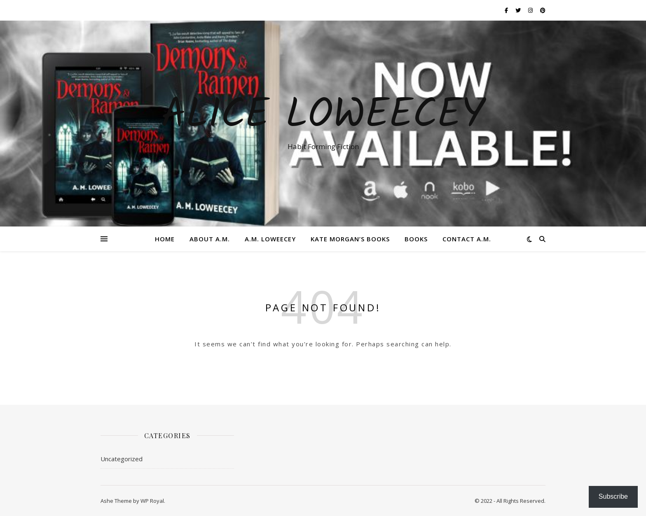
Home (165, 239)
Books (416, 239)
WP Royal (152, 500)
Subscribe (613, 496)
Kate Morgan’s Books (350, 239)
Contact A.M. (466, 239)
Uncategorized (122, 459)
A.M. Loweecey (270, 239)
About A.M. (210, 239)
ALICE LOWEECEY (323, 116)
